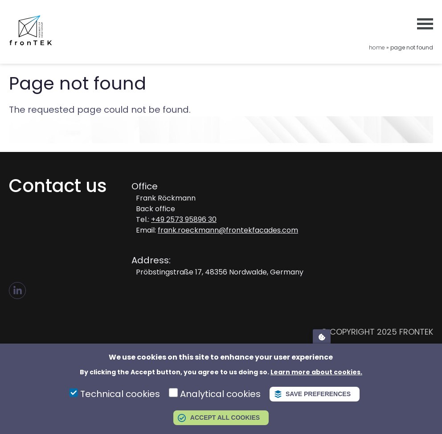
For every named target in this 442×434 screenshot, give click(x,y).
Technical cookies (120, 394)
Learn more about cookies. (316, 372)
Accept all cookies (225, 417)
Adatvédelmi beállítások (322, 336)
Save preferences (318, 393)
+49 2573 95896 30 (184, 219)
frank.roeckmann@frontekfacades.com (228, 230)
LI (17, 290)
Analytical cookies (220, 394)
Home (377, 47)
